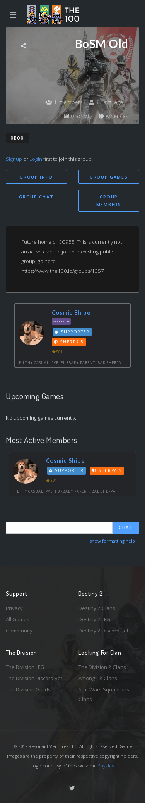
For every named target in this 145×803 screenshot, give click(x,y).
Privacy (14, 608)
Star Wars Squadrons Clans (103, 694)
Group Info (36, 177)
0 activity (78, 116)
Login (35, 158)
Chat (126, 527)
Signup (14, 158)
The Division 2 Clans (102, 666)
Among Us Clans (97, 678)
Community (19, 630)
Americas (113, 116)
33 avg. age (106, 102)
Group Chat (36, 197)
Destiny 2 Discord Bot (103, 630)
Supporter (72, 331)
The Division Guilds (28, 689)
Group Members (108, 201)
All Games (17, 619)
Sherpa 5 (69, 342)
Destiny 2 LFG (94, 619)
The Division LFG (25, 666)
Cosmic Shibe (71, 312)
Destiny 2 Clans (96, 608)
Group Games (109, 177)
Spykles (106, 766)
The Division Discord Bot (34, 678)
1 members (64, 102)
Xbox (17, 138)
